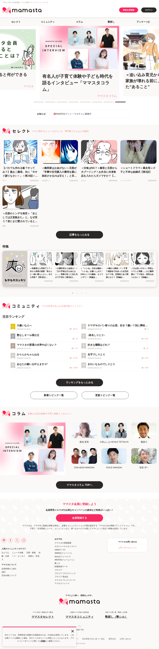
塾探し (111, 21)
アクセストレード (62, 583)
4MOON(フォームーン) (64, 560)
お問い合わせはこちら (127, 548)
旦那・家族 (31, 553)
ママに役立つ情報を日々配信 (42, 615)
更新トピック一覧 (105, 395)
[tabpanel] (79, 63)
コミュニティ (48, 21)
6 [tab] (93, 103)
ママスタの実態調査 (63, 543)
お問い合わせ (125, 639)
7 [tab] (105, 103)
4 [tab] (70, 103)
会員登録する (79, 518)
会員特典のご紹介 (9, 569)
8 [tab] (116, 103)
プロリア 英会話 (61, 577)
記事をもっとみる (79, 234)
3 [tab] (58, 103)
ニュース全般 (17, 553)
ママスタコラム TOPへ (79, 485)
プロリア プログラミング (65, 573)
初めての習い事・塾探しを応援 (116, 615)
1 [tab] (34, 103)
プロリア (58, 570)
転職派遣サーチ (61, 566)
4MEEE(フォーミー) (63, 553)
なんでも (5, 553)
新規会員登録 (128, 10)
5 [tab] (81, 103)
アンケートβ (143, 21)
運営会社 (112, 639)
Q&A (3, 572)
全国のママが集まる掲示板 (79, 615)
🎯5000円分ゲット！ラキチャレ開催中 (72, 114)
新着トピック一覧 (54, 395)
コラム (79, 21)
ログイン (149, 10)
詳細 (43, 641)
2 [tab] (46, 103)
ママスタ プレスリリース (65, 580)
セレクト (16, 21)
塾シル (57, 563)
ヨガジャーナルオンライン (66, 546)
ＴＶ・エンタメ (18, 556)
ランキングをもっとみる (79, 382)
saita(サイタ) (60, 550)
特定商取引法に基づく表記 (93, 639)
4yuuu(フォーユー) (62, 556)
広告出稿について (9, 575)
